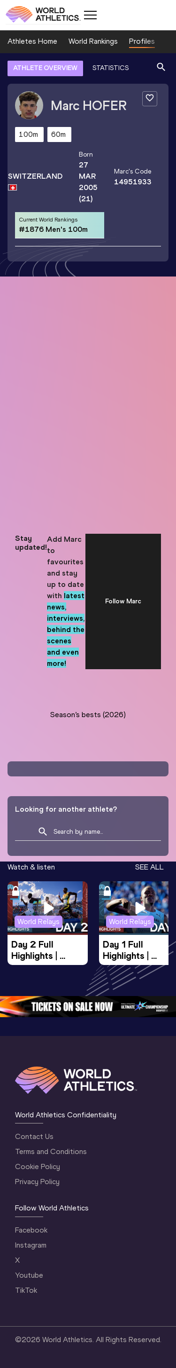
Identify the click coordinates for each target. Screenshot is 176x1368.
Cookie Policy (37, 1166)
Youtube (29, 1275)
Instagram (30, 1245)
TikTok (26, 1290)
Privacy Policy (37, 1181)
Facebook (31, 1230)
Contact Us (34, 1136)
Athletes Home (32, 41)
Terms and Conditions (51, 1151)
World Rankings (93, 41)
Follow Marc (123, 601)
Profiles (142, 41)
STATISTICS (110, 68)
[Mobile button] (90, 15)
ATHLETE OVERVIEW (45, 68)
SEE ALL (149, 866)
